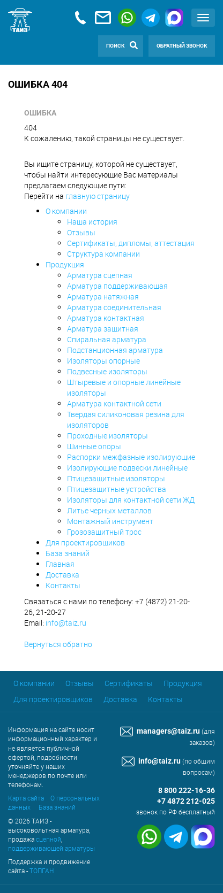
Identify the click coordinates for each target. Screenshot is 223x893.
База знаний (68, 553)
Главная (60, 564)
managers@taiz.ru (160, 731)
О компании (66, 211)
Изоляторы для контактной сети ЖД (131, 500)
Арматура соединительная (114, 307)
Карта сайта (26, 798)
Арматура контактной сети (114, 403)
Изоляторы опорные (103, 361)
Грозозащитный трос (104, 532)
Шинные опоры (94, 446)
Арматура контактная (105, 318)
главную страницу (97, 196)
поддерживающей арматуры (51, 848)
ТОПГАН (41, 870)
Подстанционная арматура (115, 350)
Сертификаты (129, 683)
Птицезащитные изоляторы (116, 478)
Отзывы (81, 232)
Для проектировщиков (85, 542)
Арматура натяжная (103, 296)
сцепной (48, 839)
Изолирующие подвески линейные (127, 468)
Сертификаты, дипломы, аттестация (131, 243)
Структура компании (103, 254)
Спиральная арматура (106, 339)
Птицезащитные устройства (116, 489)
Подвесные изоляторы (107, 371)
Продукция (65, 264)
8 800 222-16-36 (186, 790)
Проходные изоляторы (107, 435)
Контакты (63, 585)
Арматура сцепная (99, 275)
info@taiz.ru (66, 623)
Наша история (92, 222)
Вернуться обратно (58, 644)
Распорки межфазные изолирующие (131, 457)
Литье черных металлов (109, 510)
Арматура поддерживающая (117, 286)
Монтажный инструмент (110, 521)
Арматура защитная (102, 329)
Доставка (62, 574)
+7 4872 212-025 (186, 801)
